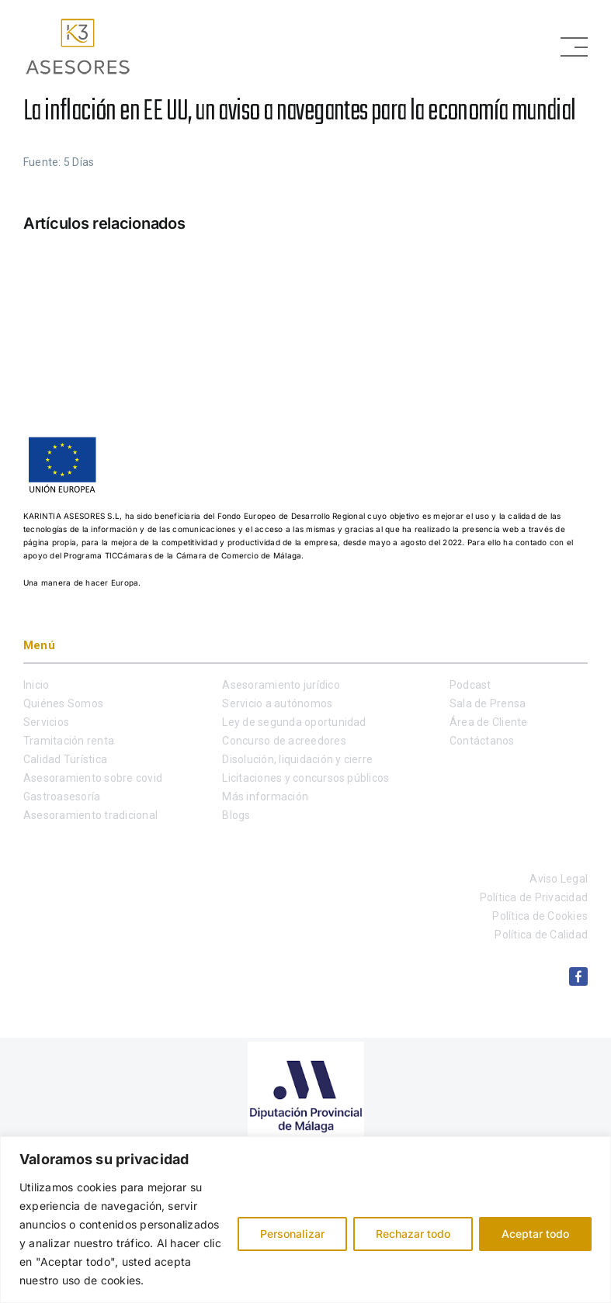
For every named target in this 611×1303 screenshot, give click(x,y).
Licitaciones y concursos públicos (305, 778)
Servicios (46, 722)
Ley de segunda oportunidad (294, 722)
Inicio (36, 685)
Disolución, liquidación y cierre (297, 759)
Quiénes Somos (63, 703)
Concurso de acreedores (283, 740)
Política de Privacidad (534, 897)
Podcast (470, 685)
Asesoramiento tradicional (90, 815)
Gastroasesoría (61, 796)
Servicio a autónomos (277, 703)
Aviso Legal (558, 879)
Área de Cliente (489, 722)
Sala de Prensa (488, 703)
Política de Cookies (540, 916)
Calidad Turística (65, 759)
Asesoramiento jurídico (280, 685)
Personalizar (292, 1233)
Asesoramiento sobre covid (92, 778)
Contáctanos (482, 740)
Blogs (236, 815)
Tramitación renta (68, 740)
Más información (265, 796)
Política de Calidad (541, 934)
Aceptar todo (535, 1233)
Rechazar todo (413, 1233)
